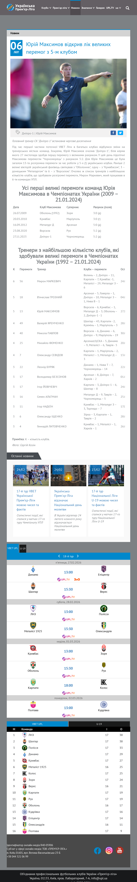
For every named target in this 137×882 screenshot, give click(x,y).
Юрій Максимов (46, 133)
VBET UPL (12, 548)
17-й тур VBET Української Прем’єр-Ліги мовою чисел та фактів (28, 500)
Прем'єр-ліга (60, 8)
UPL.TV (110, 8)
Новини (75, 8)
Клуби (45, 8)
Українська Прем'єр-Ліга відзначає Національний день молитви (68, 500)
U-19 (23, 548)
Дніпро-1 (28, 133)
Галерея (100, 8)
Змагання (87, 8)
